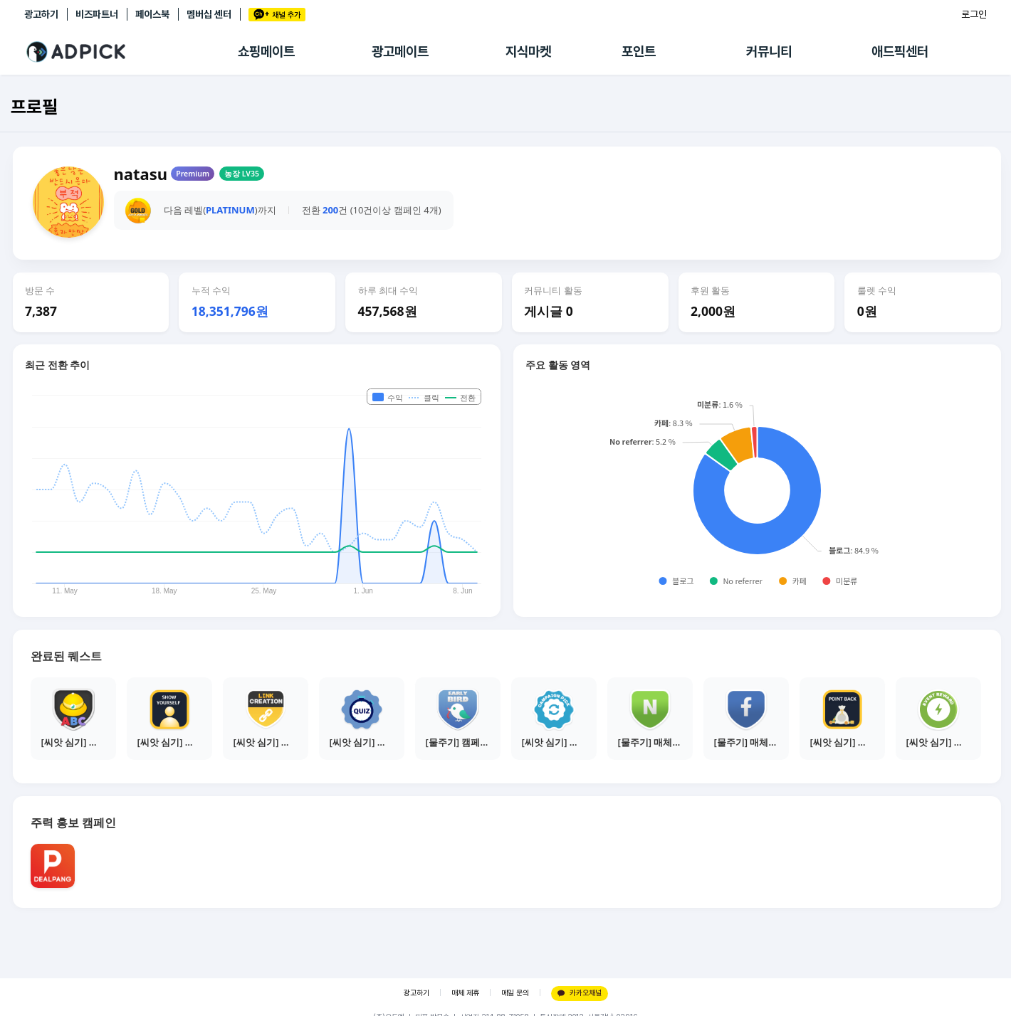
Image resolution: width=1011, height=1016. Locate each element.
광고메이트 (400, 51)
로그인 (974, 14)
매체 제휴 (465, 993)
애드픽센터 (899, 51)
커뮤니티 (769, 51)
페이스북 (152, 14)
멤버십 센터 (209, 14)
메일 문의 (515, 993)
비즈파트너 (96, 14)
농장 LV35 (241, 174)
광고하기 (41, 14)
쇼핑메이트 (266, 51)
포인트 (639, 51)
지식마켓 (528, 51)
